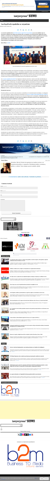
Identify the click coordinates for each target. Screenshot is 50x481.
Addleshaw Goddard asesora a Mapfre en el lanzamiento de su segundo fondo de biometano (25, 268)
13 (28, 253)
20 (13, 254)
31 (27, 254)
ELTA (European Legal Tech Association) (22, 32)
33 (29, 254)
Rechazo (46, 478)
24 (18, 254)
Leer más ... (36, 264)
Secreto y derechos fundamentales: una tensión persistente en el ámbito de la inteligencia (27, 347)
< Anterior (3, 155)
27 (22, 254)
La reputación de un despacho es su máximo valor (39, 156)
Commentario (2, 199)
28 (23, 254)
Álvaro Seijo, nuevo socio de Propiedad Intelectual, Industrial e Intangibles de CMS (24, 284)
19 (35, 253)
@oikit (8, 42)
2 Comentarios (13, 176)
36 (33, 254)
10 (24, 253)
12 (27, 253)
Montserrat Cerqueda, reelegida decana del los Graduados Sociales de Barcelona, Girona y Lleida (26, 334)
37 (34, 254)
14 (29, 253)
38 (35, 254)
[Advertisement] (25, 410)
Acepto (41, 478)
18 (34, 253)
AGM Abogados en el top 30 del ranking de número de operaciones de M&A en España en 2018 (12, 157)
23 (17, 254)
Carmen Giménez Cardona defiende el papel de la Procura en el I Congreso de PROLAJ (24, 317)
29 (24, 254)
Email (3, 190)
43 (18, 255)
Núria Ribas (4, 160)
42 (17, 255)
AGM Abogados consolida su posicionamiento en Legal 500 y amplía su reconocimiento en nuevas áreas (27, 292)
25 (19, 254)
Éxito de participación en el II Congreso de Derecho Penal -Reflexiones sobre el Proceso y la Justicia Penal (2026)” (29, 300)
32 (28, 254)
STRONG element (45, 11)
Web (1, 195)
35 (32, 254)
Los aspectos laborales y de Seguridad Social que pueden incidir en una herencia (25, 374)
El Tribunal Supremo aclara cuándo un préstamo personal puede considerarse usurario (27, 356)
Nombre (3, 186)
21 (14, 254)
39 (13, 255)
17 (33, 253)
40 (14, 255)
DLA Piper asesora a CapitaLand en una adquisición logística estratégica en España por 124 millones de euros (28, 276)
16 (32, 253)
